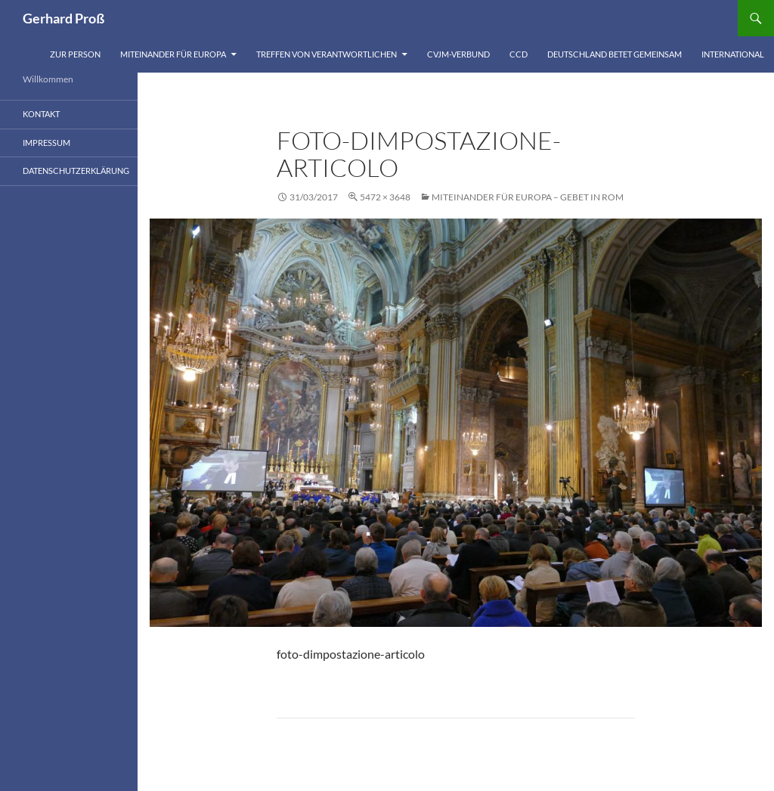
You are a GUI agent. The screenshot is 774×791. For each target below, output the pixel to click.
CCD (518, 54)
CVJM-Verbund (458, 54)
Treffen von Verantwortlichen (326, 54)
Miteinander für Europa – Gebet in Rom (528, 197)
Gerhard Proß (63, 18)
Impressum (46, 142)
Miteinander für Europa (173, 54)
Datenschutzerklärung (76, 170)
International (732, 54)
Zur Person (75, 54)
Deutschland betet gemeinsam (614, 54)
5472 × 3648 (385, 197)
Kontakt (41, 114)
